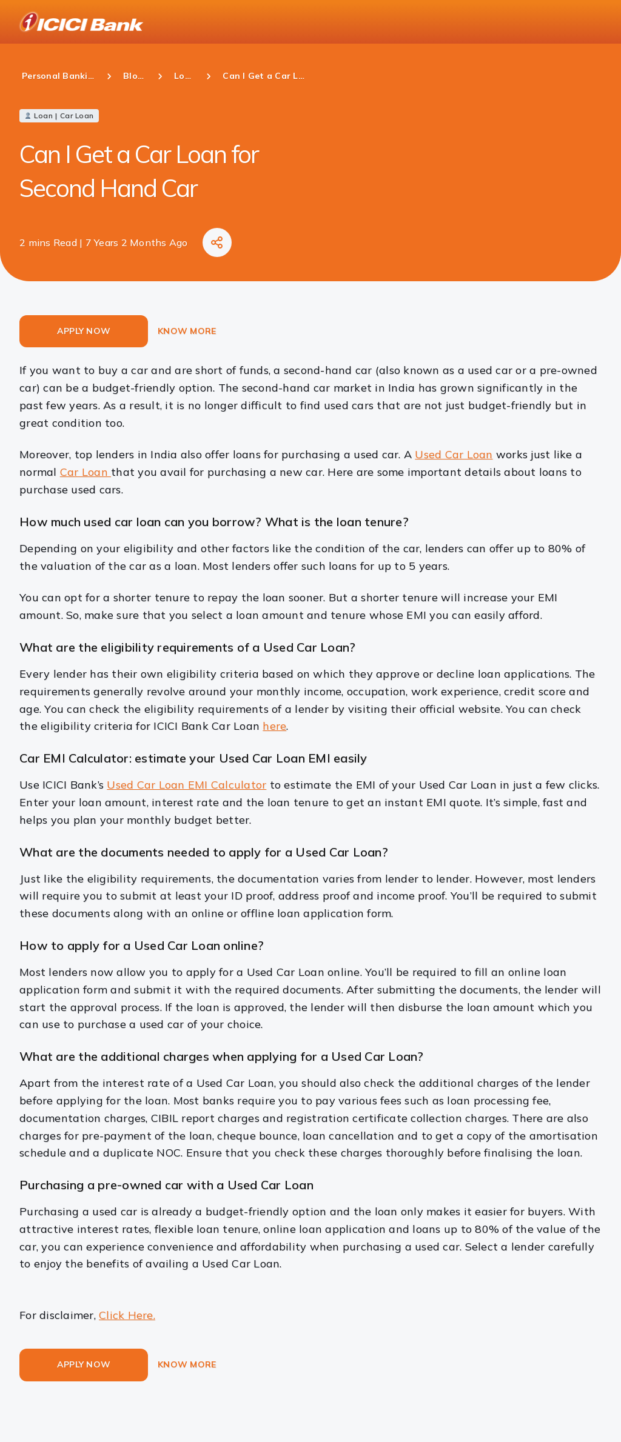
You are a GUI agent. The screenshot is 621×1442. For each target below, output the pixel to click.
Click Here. (127, 1315)
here (274, 726)
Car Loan (85, 472)
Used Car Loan (453, 454)
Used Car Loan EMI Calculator (186, 785)
